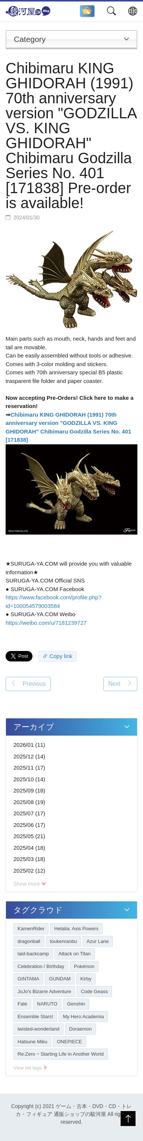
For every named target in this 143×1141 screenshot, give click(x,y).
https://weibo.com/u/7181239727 (46, 623)
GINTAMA (28, 979)
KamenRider (31, 928)
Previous (28, 683)
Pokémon (84, 966)
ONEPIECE (69, 1041)
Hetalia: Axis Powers (76, 928)
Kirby (85, 979)
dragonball (29, 941)
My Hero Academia (83, 1016)
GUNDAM (60, 979)
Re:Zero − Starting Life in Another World (61, 1054)
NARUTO (47, 1004)
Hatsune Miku (32, 1041)
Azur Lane (98, 941)
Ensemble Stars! (35, 1016)
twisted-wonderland (38, 1029)
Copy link (57, 656)
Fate (22, 1004)
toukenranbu (63, 941)
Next (120, 683)
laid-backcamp (33, 953)
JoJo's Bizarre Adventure (44, 991)
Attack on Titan (75, 953)
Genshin (76, 1004)
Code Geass (94, 991)
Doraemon (80, 1029)
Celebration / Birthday (41, 966)
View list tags (30, 1068)
